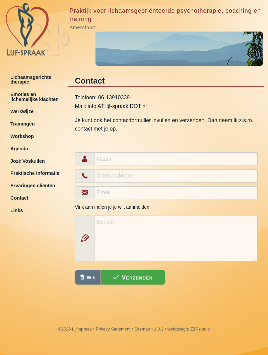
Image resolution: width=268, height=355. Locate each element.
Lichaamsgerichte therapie (30, 79)
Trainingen (22, 123)
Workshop (22, 136)
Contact (19, 198)
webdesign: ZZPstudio (189, 329)
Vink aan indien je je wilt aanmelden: (113, 207)
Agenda (19, 148)
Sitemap (142, 329)
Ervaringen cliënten (32, 185)
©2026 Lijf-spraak (75, 329)
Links (16, 210)
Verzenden (133, 277)
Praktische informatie (34, 173)
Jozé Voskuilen (27, 161)
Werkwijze (22, 111)
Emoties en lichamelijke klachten (34, 97)
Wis (87, 277)
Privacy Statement (113, 329)
